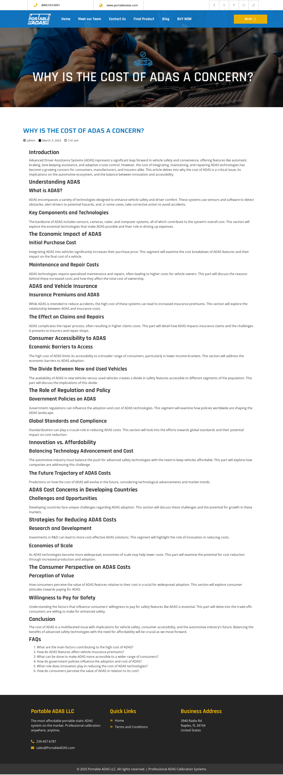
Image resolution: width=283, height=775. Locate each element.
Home (65, 19)
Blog (165, 19)
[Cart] (250, 19)
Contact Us (117, 19)
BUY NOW (184, 19)
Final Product (144, 19)
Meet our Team (89, 19)
